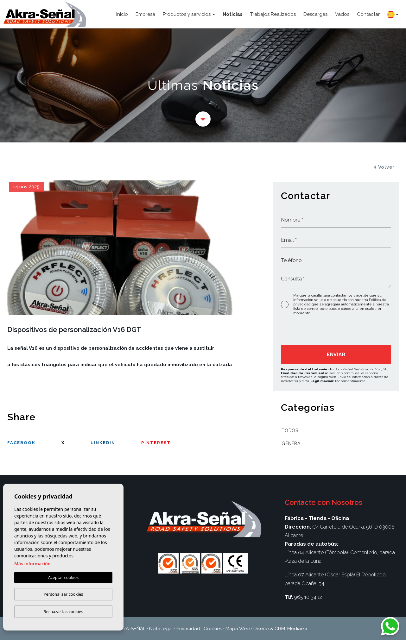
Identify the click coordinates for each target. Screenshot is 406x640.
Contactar (368, 14)
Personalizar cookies (63, 594)
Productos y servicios (187, 14)
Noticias (233, 14)
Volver (384, 167)
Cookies (213, 628)
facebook (21, 442)
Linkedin (103, 442)
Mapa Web (237, 628)
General (292, 443)
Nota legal (161, 628)
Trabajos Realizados (273, 14)
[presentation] (314, 332)
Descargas (315, 14)
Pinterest (156, 442)
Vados (342, 14)
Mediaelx (297, 628)
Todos (290, 430)
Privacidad (188, 628)
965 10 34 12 (308, 597)
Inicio (122, 14)
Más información (32, 564)
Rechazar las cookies (63, 611)
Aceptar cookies (63, 577)
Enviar (336, 354)
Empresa (145, 14)
